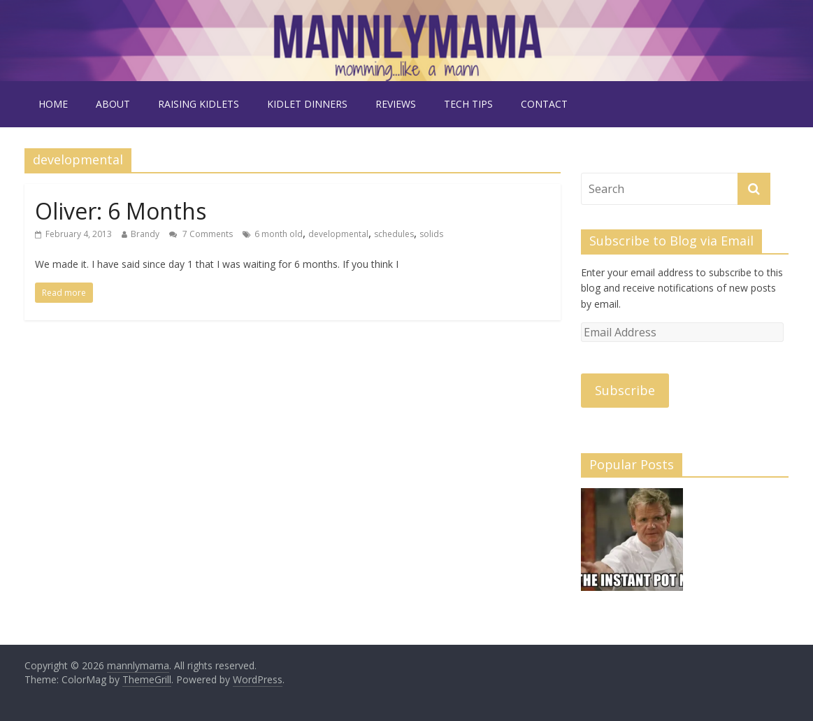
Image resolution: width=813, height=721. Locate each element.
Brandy (145, 234)
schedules (394, 234)
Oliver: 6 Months (120, 211)
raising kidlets (198, 103)
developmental (338, 234)
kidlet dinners (307, 103)
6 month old (278, 234)
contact (544, 103)
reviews (395, 103)
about (113, 103)
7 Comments (201, 234)
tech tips (468, 103)
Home (53, 103)
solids (431, 234)
